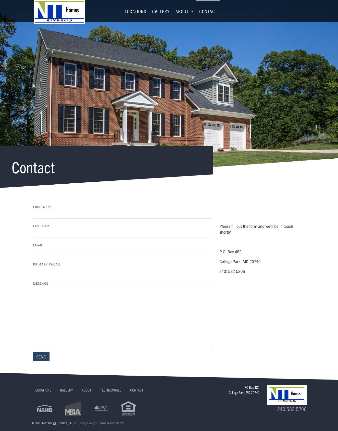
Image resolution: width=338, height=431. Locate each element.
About (86, 389)
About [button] (182, 11)
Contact (208, 11)
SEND (41, 356)
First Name (43, 207)
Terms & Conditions (111, 423)
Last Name (42, 226)
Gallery (161, 11)
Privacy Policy (86, 423)
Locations (135, 11)
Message (40, 283)
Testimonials (110, 389)
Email (38, 245)
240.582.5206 (292, 408)
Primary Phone (46, 264)
